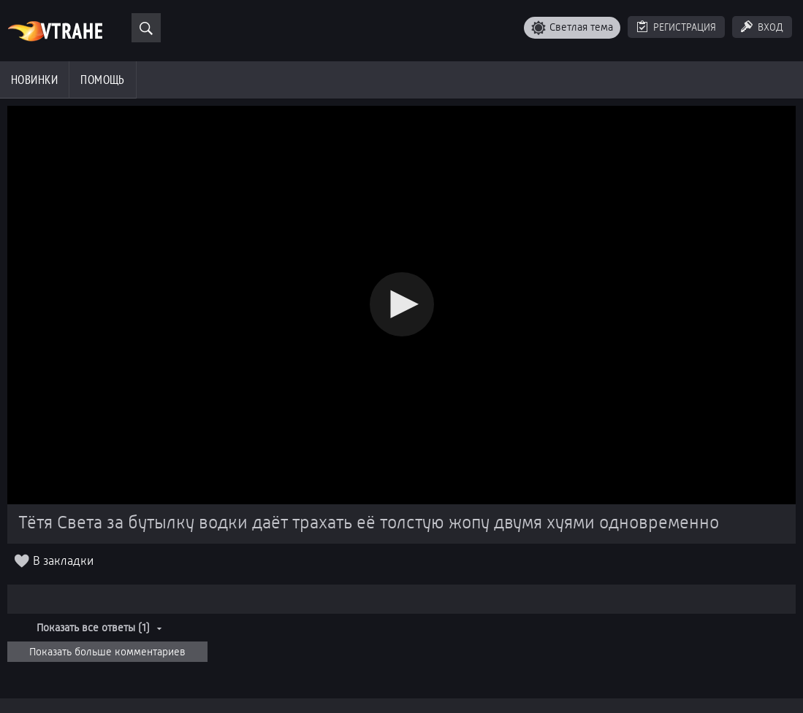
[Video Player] (401, 305)
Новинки (34, 80)
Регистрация (684, 27)
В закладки (63, 562)
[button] (402, 304)
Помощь (102, 80)
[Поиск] (146, 27)
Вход (770, 27)
